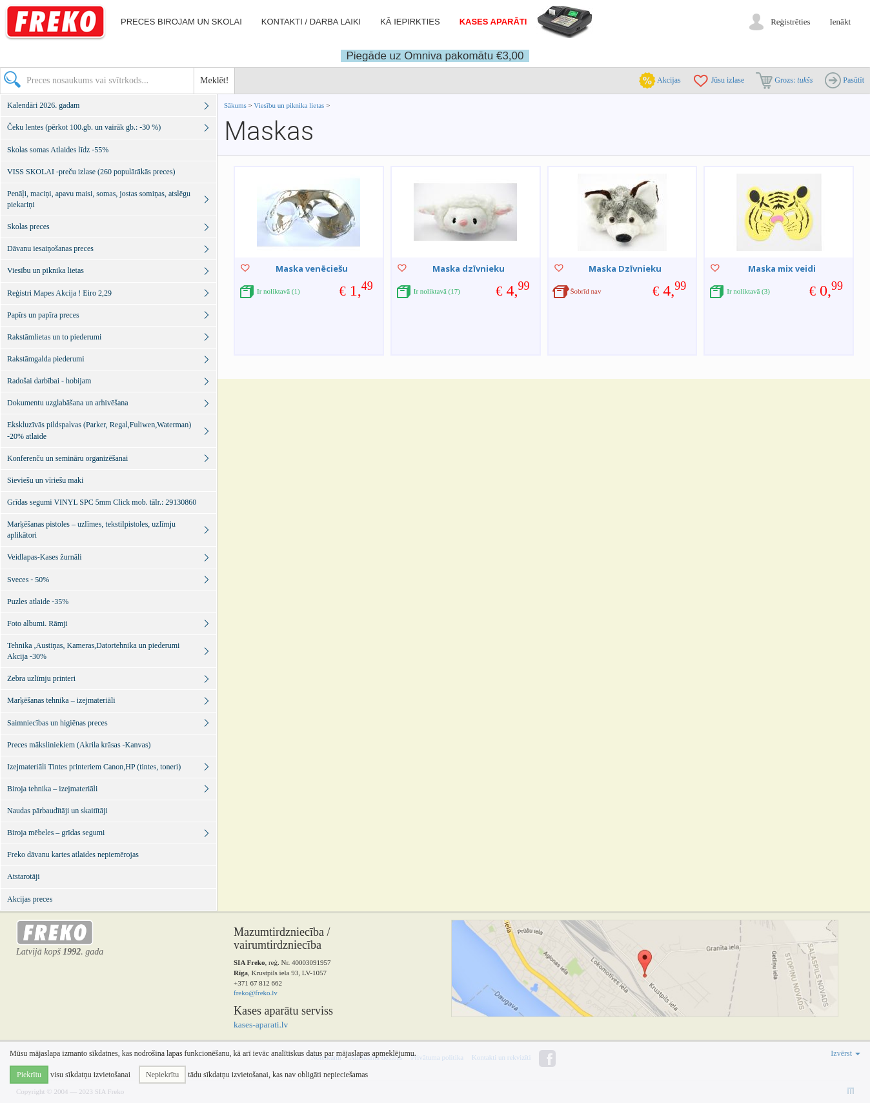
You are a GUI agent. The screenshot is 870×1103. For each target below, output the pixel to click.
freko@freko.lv (256, 993)
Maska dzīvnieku (468, 268)
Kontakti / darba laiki (311, 21)
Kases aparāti (493, 21)
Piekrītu (29, 1074)
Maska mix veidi (782, 268)
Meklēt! (214, 80)
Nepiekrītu (162, 1074)
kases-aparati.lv (261, 1024)
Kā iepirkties (410, 21)
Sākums (235, 105)
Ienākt (840, 21)
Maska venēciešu (312, 268)
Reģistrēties (790, 21)
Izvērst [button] (845, 1053)
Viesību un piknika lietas (290, 105)
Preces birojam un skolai (181, 21)
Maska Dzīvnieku (625, 268)
